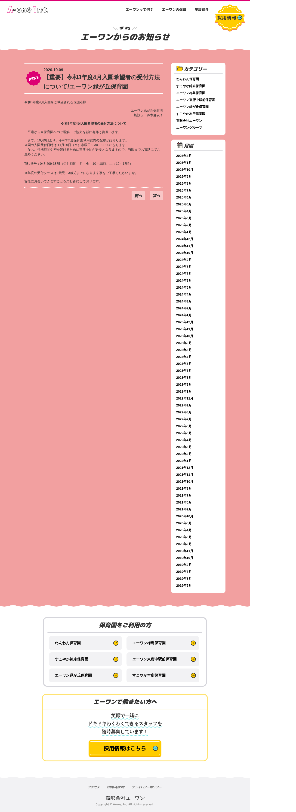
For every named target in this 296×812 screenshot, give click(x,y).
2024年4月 (184, 294)
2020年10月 (185, 516)
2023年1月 (184, 391)
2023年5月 (184, 370)
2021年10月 (185, 481)
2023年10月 (185, 336)
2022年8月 (184, 412)
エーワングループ (190, 127)
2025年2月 (184, 225)
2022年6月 (184, 426)
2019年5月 (184, 585)
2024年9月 (184, 260)
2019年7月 (184, 572)
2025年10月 (185, 169)
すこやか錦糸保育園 (191, 86)
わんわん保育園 (188, 79)
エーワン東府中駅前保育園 (196, 100)
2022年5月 (184, 433)
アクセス (94, 787)
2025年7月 (184, 190)
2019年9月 (184, 565)
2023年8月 (184, 350)
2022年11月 (185, 398)
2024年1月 (184, 315)
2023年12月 (185, 322)
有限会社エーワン (190, 120)
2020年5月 (184, 523)
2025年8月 (184, 183)
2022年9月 (184, 405)
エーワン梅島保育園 (191, 93)
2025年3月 (184, 218)
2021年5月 (184, 502)
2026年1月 (184, 163)
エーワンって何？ (139, 9)
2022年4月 (184, 440)
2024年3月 (184, 301)
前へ (138, 195)
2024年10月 (185, 253)
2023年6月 (184, 364)
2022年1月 (184, 461)
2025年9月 (184, 176)
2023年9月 (184, 343)
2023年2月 (184, 384)
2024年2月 (184, 308)
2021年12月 (185, 468)
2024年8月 (184, 267)
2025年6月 (184, 197)
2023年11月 (185, 329)
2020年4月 (184, 530)
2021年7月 (184, 495)
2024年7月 (184, 273)
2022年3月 (184, 447)
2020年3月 (184, 537)
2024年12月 (185, 239)
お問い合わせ (116, 787)
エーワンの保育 (174, 9)
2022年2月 (184, 454)
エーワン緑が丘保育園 (193, 107)
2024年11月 (185, 246)
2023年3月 (184, 377)
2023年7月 (184, 357)
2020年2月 (184, 544)
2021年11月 (185, 474)
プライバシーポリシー (147, 787)
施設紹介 (202, 9)
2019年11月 (185, 551)
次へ (156, 195)
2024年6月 (184, 280)
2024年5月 (184, 287)
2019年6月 (184, 578)
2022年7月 (184, 419)
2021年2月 (184, 509)
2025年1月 (184, 232)
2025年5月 (184, 204)
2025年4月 (184, 211)
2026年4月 (184, 156)
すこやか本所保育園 (191, 114)
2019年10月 (185, 558)
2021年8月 (184, 488)
